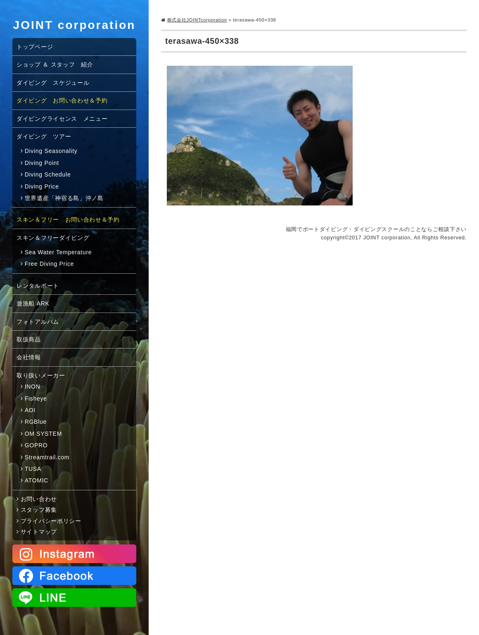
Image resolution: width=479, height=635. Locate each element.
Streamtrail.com (47, 457)
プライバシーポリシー (51, 521)
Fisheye (36, 398)
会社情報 (29, 357)
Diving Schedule (48, 174)
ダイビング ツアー (44, 136)
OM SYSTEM (43, 433)
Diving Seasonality (51, 151)
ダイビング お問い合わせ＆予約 (62, 100)
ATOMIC (36, 480)
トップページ (35, 46)
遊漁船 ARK (33, 303)
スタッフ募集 (39, 509)
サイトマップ (39, 531)
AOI (30, 410)
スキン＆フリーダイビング (53, 237)
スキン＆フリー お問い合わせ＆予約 (68, 219)
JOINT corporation (74, 25)
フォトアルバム (38, 321)
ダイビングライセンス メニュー (62, 118)
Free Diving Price (49, 263)
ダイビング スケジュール (53, 82)
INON (32, 386)
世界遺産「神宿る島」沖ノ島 (64, 198)
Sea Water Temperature (58, 252)
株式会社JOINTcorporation (197, 19)
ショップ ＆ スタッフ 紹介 (55, 64)
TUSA (33, 469)
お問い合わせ (39, 499)
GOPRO (36, 445)
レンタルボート (38, 285)
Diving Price (42, 186)
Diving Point (42, 163)
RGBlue (36, 421)
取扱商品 (29, 339)
